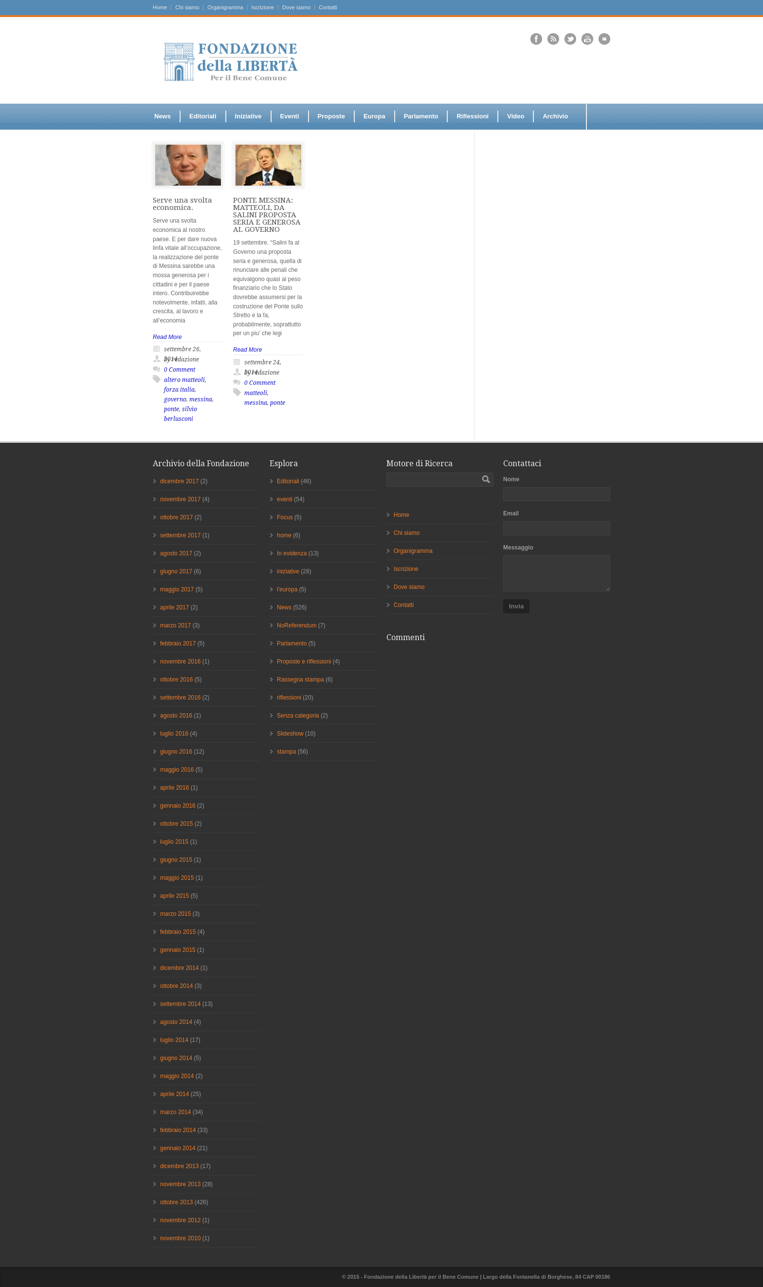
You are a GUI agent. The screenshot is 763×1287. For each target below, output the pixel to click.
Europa (374, 116)
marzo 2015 (175, 913)
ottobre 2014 (176, 986)
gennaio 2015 (178, 949)
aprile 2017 (174, 607)
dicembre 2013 (179, 1166)
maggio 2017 (177, 589)
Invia (516, 606)
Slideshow (290, 733)
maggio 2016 (177, 769)
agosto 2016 (176, 715)
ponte (171, 409)
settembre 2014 (180, 1004)
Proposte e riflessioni (304, 661)
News (162, 116)
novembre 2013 (180, 1184)
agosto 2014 (176, 1022)
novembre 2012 (180, 1220)
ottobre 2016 (176, 679)
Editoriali (203, 116)
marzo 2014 (175, 1112)
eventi (284, 499)
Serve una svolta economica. (182, 204)
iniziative (288, 571)
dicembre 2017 (179, 481)
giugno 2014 (176, 1058)
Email (511, 513)
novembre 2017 (180, 499)
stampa (286, 751)
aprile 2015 (174, 895)
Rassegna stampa (300, 679)
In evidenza (292, 553)
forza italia (179, 389)
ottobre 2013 (176, 1202)
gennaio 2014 (178, 1148)
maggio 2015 (177, 877)
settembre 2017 (180, 535)
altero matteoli (184, 380)
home (284, 535)
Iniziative (248, 116)
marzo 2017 (175, 625)
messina (200, 399)
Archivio (555, 116)
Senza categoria (298, 715)
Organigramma (225, 7)
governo (175, 399)
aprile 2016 (174, 787)
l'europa (287, 589)
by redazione (181, 359)
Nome (511, 479)
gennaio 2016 (178, 805)
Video (515, 116)
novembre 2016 (180, 661)
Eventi (289, 116)
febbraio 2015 (178, 931)
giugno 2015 (176, 859)
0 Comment (179, 369)
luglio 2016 (174, 733)
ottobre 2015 (176, 823)
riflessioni (289, 697)
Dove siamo (296, 7)
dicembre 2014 (179, 968)
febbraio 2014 (178, 1130)
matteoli (255, 393)
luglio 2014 (174, 1040)
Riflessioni (472, 116)
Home (160, 7)
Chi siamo (187, 7)
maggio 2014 (177, 1076)
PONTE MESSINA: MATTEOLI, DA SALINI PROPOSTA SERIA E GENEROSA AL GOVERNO (267, 215)
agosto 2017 (176, 553)
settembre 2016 (180, 697)
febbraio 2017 (178, 643)
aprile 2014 (174, 1094)
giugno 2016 (176, 751)
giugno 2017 (176, 571)
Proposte (331, 116)
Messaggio (518, 547)
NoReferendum (296, 625)
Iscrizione (263, 7)
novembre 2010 (180, 1238)
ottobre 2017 (176, 517)
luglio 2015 (174, 841)
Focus (285, 517)
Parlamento (421, 116)
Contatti (328, 7)
